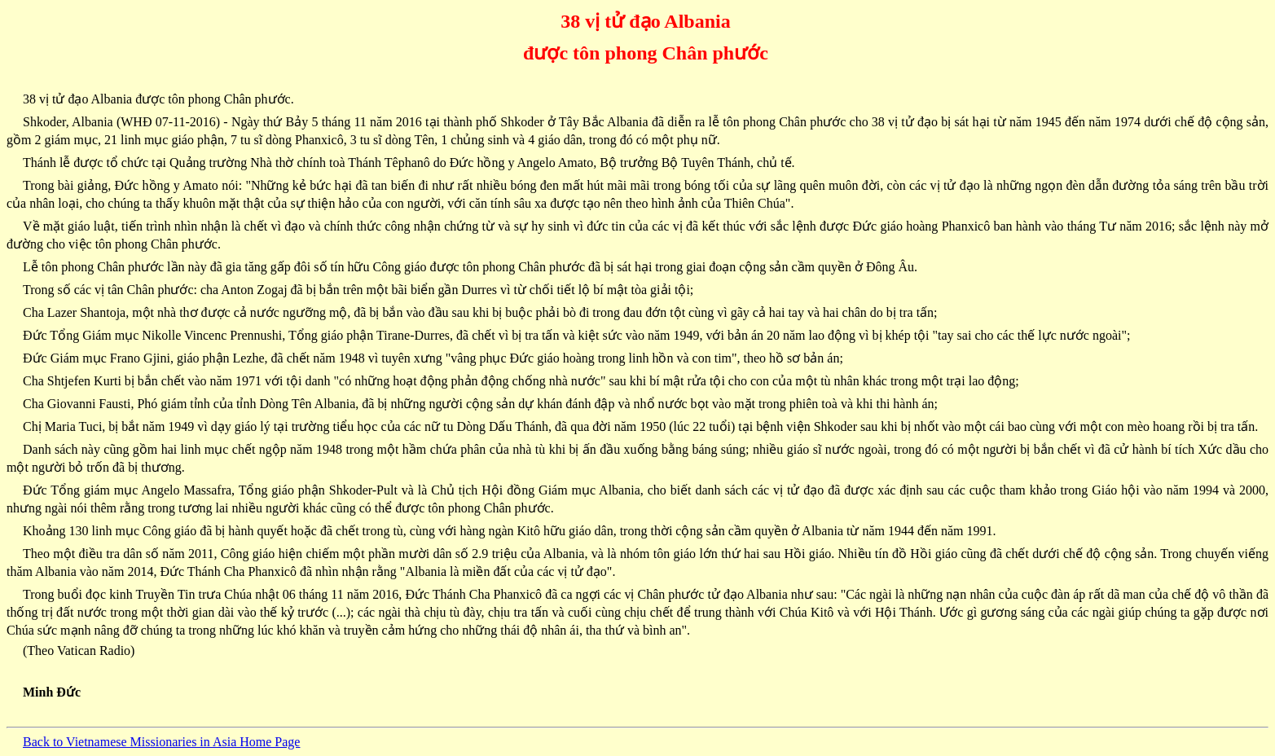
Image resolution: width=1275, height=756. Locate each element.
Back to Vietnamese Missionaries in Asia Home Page (161, 742)
